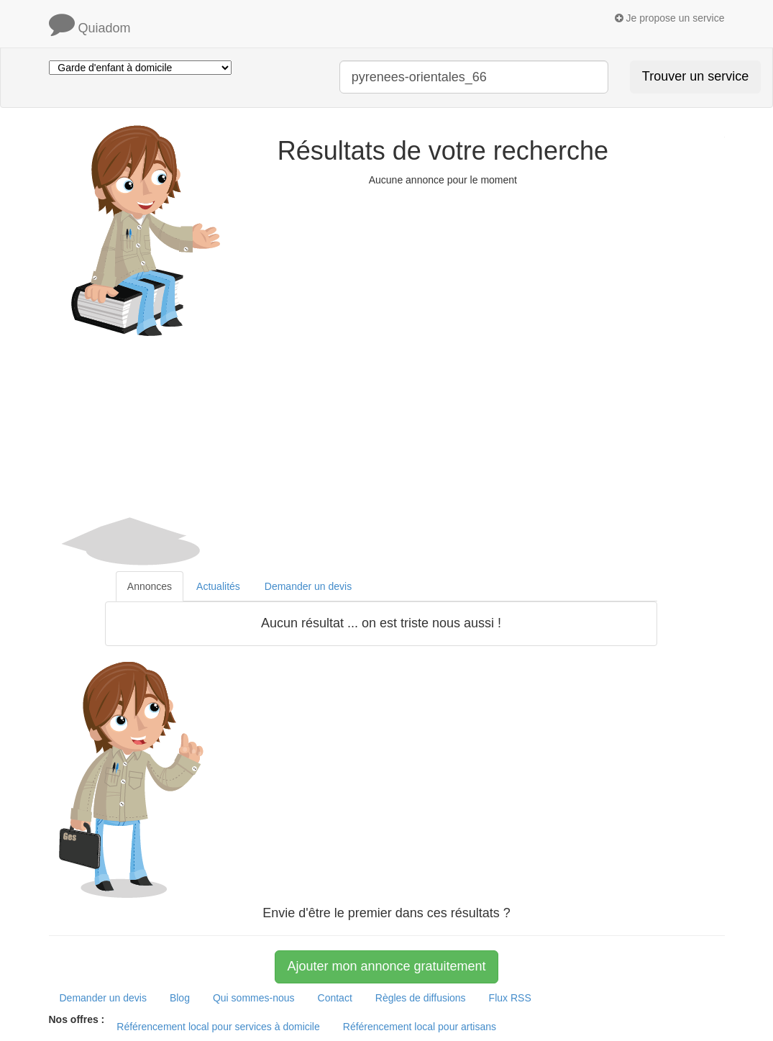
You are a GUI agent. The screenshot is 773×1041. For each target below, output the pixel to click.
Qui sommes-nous (254, 998)
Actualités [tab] (218, 586)
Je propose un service (670, 18)
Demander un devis (103, 998)
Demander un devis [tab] (308, 586)
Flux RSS (510, 998)
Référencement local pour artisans (419, 1026)
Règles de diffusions (420, 998)
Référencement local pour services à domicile (217, 1026)
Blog (180, 998)
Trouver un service (695, 76)
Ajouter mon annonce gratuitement (386, 966)
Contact (335, 998)
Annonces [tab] (149, 586)
